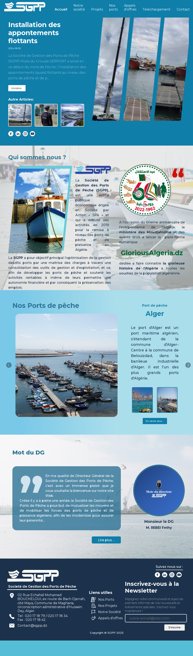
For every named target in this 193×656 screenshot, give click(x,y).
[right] (188, 365)
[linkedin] (18, 133)
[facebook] (10, 133)
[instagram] (25, 133)
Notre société (79, 7)
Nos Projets (107, 606)
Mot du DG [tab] (28, 452)
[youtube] (32, 133)
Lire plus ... (106, 540)
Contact (183, 9)
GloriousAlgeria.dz (152, 253)
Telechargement (156, 9)
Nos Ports (106, 599)
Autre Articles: (21, 99)
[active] (20, 115)
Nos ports (113, 7)
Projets (97, 9)
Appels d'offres (130, 7)
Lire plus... (16, 88)
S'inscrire (174, 627)
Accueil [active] (61, 9)
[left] (9, 365)
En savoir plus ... (155, 421)
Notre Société (109, 612)
